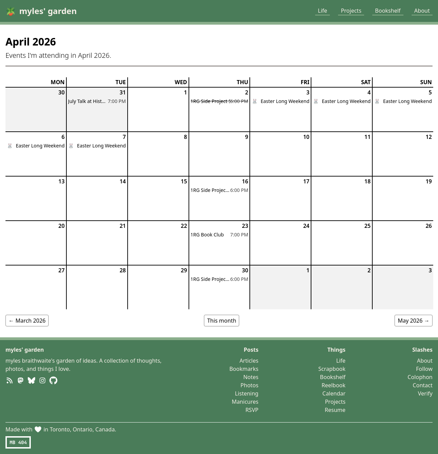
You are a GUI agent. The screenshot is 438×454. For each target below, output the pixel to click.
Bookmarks (243, 369)
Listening (246, 393)
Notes (250, 377)
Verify (425, 393)
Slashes (422, 349)
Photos (249, 385)
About (422, 10)
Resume (335, 410)
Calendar (334, 393)
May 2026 (413, 320)
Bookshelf (388, 10)
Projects (351, 10)
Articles (249, 360)
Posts (251, 349)
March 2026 (27, 320)
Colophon (420, 377)
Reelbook (334, 385)
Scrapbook (331, 369)
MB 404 (18, 442)
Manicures (245, 401)
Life (322, 10)
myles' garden (24, 349)
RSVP (251, 410)
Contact (423, 385)
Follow (424, 369)
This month (221, 320)
